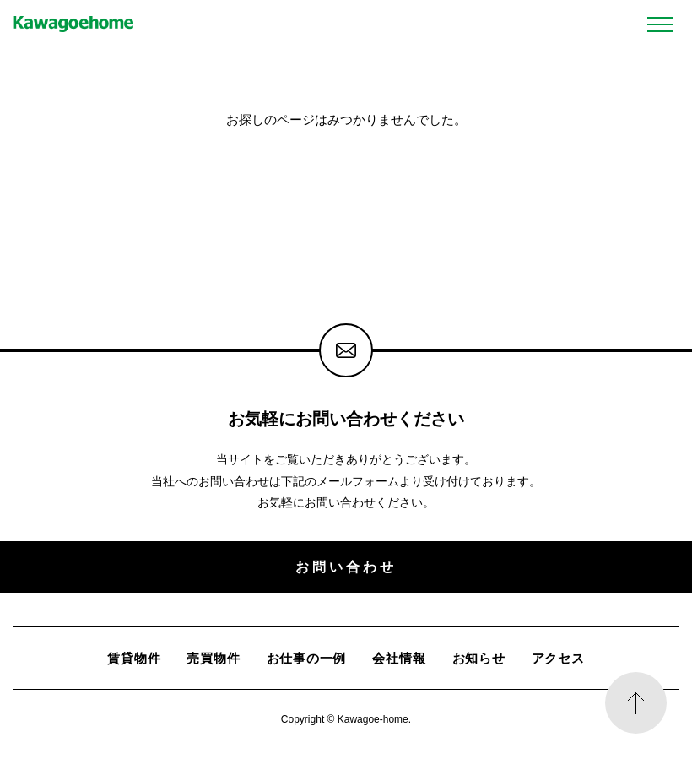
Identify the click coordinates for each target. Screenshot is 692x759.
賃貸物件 (133, 658)
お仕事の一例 (307, 658)
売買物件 (213, 658)
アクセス (558, 658)
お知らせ (478, 658)
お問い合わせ (345, 566)
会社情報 (398, 658)
